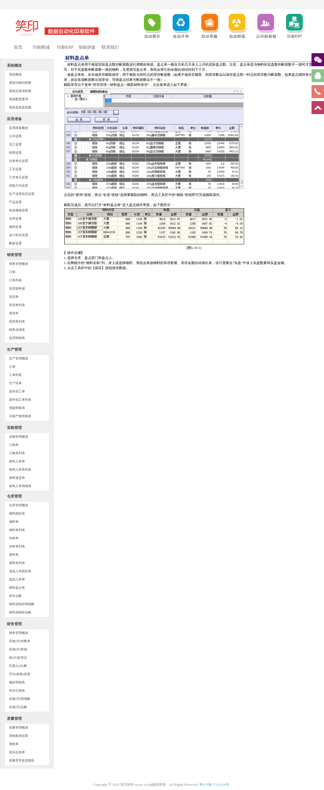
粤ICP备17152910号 (215, 785)
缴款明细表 (17, 682)
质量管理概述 (18, 727)
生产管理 (14, 350)
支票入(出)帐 (18, 666)
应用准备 (14, 119)
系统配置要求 (18, 99)
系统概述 (14, 66)
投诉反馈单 (17, 752)
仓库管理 (14, 496)
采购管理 (14, 428)
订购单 (14, 445)
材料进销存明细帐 (22, 604)
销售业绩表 (17, 330)
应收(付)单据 (18, 649)
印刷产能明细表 (20, 416)
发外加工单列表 (20, 400)
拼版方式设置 (18, 185)
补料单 (14, 538)
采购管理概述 (18, 436)
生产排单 (15, 383)
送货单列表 (17, 305)
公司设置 (15, 136)
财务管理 (14, 624)
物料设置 (15, 227)
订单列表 (15, 280)
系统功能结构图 (20, 83)
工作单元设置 (18, 177)
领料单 (14, 522)
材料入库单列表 (20, 469)
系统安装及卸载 (20, 107)
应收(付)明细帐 (19, 699)
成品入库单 (17, 579)
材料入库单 (17, 461)
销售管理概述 (18, 264)
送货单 (14, 297)
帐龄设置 (15, 243)
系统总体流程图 (20, 91)
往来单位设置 (18, 161)
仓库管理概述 (18, 505)
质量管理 (14, 719)
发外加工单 (17, 391)
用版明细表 (17, 408)
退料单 (14, 555)
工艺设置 (15, 169)
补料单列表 (17, 546)
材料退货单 (17, 478)
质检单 (14, 744)
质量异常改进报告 (22, 760)
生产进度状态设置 (22, 194)
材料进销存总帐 (20, 612)
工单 (12, 367)
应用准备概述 (18, 128)
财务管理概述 (18, 633)
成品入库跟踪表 (20, 571)
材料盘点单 (17, 588)
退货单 (14, 313)
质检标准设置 (18, 736)
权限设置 (15, 152)
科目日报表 (17, 690)
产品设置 (15, 202)
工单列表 (15, 375)
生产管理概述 (18, 358)
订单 (12, 272)
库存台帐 (15, 596)
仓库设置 (15, 218)
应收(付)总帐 (18, 707)
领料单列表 (17, 530)
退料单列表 (17, 563)
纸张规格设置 (18, 210)
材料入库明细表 (20, 486)
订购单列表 (17, 453)
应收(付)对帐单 (19, 641)
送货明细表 (17, 338)
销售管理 (14, 255)
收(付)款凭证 (18, 657)
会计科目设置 (18, 235)
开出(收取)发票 (19, 674)
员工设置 (15, 144)
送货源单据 (17, 288)
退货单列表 (17, 321)
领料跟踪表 (17, 513)
